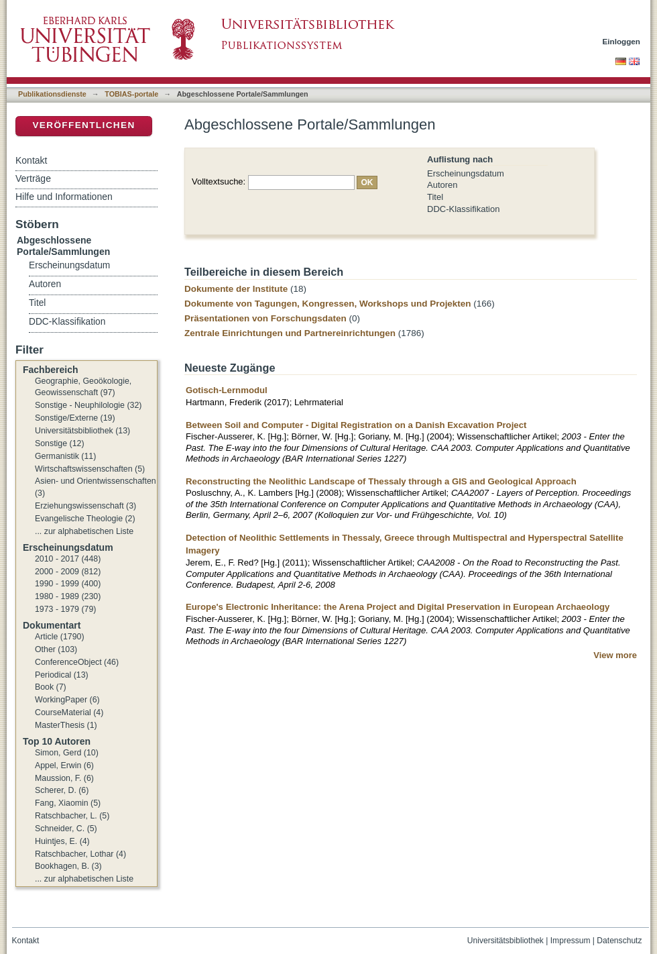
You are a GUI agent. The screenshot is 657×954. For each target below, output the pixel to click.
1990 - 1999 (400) (68, 583)
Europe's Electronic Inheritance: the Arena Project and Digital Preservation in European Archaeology (397, 607)
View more (615, 655)
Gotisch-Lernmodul (226, 390)
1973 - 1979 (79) (65, 609)
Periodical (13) (61, 675)
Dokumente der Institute (236, 289)
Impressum (570, 940)
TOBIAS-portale (131, 94)
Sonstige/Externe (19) (75, 418)
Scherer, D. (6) (61, 790)
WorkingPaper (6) (67, 699)
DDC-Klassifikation (463, 209)
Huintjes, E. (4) (62, 841)
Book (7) (50, 687)
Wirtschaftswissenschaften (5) (90, 469)
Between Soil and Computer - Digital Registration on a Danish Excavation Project (356, 425)
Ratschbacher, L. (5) (72, 815)
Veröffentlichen (83, 125)
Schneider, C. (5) (66, 828)
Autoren (442, 185)
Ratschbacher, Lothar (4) (80, 854)
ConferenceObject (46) (77, 662)
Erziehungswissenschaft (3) (85, 506)
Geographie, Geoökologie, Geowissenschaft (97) (83, 387)
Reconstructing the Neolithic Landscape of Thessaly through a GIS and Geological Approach (381, 481)
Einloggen (622, 41)
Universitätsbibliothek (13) (82, 430)
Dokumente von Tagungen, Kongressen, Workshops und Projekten (327, 304)
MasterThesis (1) (66, 725)
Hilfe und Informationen (64, 196)
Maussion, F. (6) (64, 778)
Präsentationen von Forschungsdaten (265, 318)
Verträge (33, 178)
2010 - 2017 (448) (68, 559)
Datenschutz (619, 940)
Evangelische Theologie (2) (85, 518)
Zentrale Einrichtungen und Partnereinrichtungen (290, 333)
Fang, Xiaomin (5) (68, 803)
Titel (435, 197)
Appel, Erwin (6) (64, 765)
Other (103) (56, 649)
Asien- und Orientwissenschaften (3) (95, 487)
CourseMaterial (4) (69, 712)
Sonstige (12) (59, 443)
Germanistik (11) (65, 456)
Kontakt (31, 160)
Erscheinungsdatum (465, 173)
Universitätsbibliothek (505, 940)
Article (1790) (59, 636)
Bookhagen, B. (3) (68, 866)
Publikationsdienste (52, 94)
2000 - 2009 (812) (68, 571)
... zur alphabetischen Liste (84, 531)
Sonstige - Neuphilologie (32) (88, 405)
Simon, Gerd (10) (67, 752)
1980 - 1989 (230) (68, 596)
